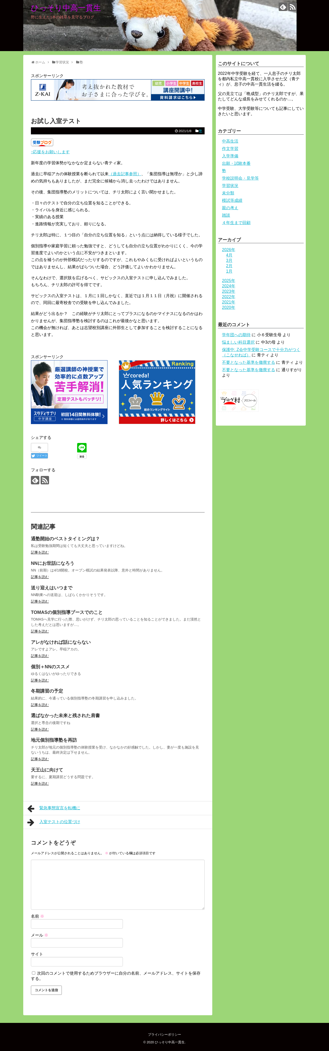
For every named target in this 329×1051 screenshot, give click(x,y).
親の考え (230, 208)
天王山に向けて (47, 770)
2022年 (228, 297)
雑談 (226, 215)
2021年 (228, 302)
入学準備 (230, 156)
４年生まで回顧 (236, 222)
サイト (37, 954)
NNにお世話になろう (52, 563)
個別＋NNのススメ (50, 666)
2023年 (228, 291)
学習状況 (230, 185)
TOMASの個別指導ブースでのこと (67, 612)
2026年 (228, 250)
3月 (229, 260)
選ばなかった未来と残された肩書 (65, 715)
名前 (37, 916)
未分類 (228, 193)
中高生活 (230, 141)
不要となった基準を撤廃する (248, 362)
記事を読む (40, 552)
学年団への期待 (236, 335)
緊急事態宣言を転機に (53, 808)
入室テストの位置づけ (53, 822)
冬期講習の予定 (47, 691)
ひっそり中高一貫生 (66, 8)
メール (39, 935)
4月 (229, 255)
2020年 (228, 307)
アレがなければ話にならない (61, 642)
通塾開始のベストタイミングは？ (65, 538)
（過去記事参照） (125, 174)
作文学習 (230, 148)
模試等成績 (232, 200)
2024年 (228, 286)
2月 (229, 266)
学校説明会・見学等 (240, 178)
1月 (229, 271)
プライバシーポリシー (164, 1034)
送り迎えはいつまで (51, 587)
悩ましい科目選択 (238, 342)
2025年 (228, 280)
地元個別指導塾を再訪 (54, 740)
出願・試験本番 (236, 163)
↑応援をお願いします (50, 152)
